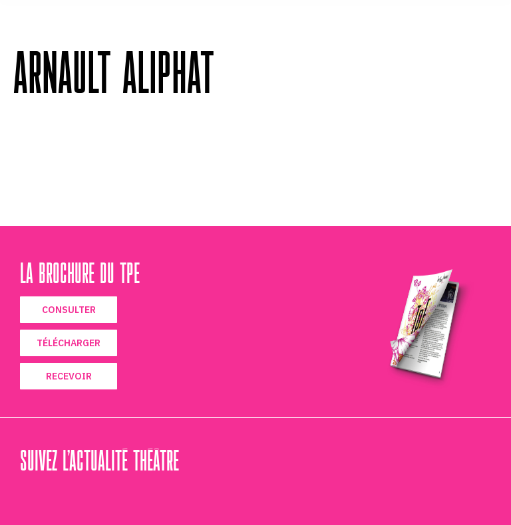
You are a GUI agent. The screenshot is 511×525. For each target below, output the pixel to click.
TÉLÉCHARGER (68, 343)
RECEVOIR (69, 376)
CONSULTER (69, 310)
